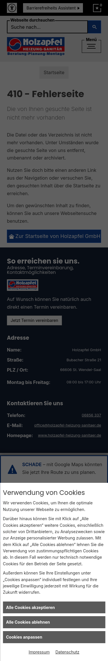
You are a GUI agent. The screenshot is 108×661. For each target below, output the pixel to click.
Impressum (39, 652)
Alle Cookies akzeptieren (30, 607)
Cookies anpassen (24, 637)
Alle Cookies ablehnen (28, 622)
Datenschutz (67, 652)
